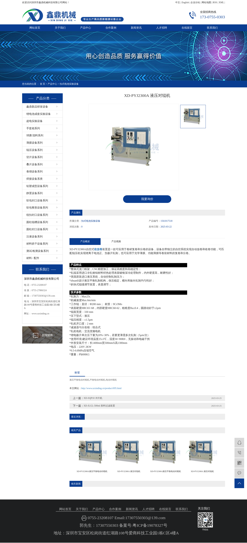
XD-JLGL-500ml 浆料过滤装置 (99, 405)
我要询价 (147, 199)
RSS (215, 2)
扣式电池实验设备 (69, 84)
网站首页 (34, 27)
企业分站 (195, 2)
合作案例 (110, 27)
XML (221, 2)
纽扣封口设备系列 (37, 214)
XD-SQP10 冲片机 (93, 398)
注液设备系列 (34, 236)
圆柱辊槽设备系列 (37, 222)
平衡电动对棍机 (97, 380)
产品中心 (85, 27)
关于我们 (60, 27)
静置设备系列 (34, 193)
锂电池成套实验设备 (38, 113)
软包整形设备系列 (37, 207)
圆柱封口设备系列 (37, 229)
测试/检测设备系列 (37, 250)
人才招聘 (161, 27)
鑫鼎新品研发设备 (37, 106)
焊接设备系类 (34, 178)
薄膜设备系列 (34, 142)
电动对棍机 (111, 380)
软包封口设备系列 (37, 200)
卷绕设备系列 (34, 171)
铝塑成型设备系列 (37, 186)
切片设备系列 (34, 157)
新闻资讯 (136, 27)
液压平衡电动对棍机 (79, 380)
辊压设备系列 (34, 150)
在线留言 (187, 27)
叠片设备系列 (34, 164)
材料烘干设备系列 (37, 243)
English (185, 2)
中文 (177, 2)
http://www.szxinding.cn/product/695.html (101, 388)
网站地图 (206, 2)
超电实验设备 (34, 121)
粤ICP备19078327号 (150, 525)
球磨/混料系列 (34, 135)
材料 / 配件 (32, 258)
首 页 (42, 84)
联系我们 (212, 27)
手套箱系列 (33, 128)
